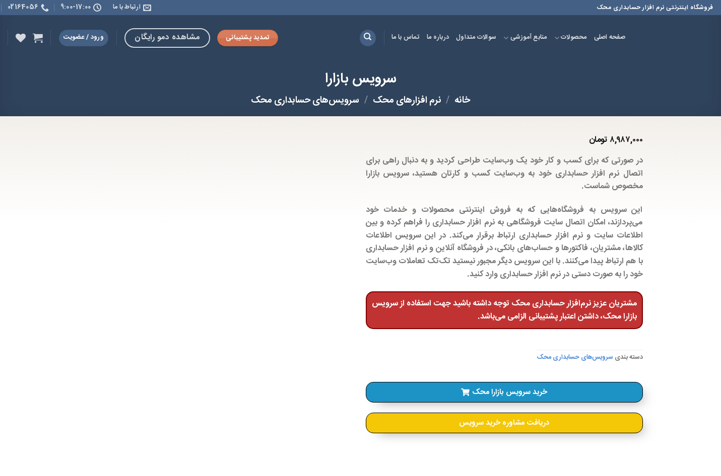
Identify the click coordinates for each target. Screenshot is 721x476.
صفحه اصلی (609, 37)
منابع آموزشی (525, 37)
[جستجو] (368, 38)
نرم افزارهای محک (407, 100)
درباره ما (438, 37)
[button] (504, 392)
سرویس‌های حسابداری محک (305, 100)
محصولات (570, 37)
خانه (462, 100)
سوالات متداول (476, 37)
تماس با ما (405, 37)
